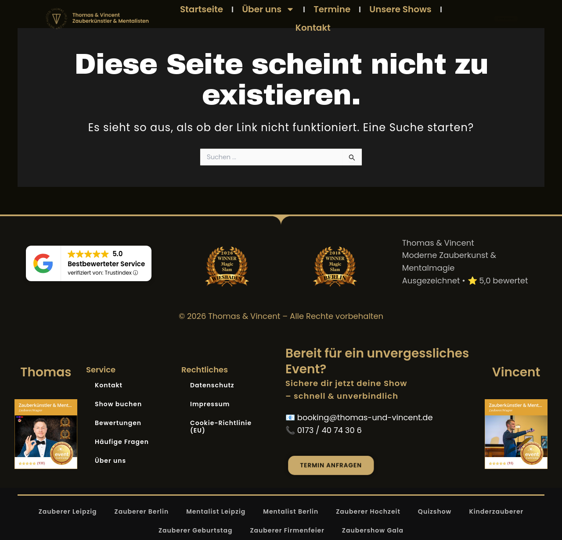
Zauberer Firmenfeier (287, 530)
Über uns (268, 9)
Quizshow (435, 511)
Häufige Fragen (122, 441)
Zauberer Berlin (142, 511)
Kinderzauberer (496, 511)
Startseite (201, 9)
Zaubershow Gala (372, 530)
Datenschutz (212, 385)
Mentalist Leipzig (215, 511)
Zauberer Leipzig (68, 511)
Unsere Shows (400, 9)
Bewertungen (118, 422)
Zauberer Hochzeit (368, 511)
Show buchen (118, 404)
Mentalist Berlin (290, 511)
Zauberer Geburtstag (196, 530)
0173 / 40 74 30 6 (329, 430)
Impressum (210, 404)
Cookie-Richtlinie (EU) (221, 426)
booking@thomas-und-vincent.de (365, 417)
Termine (331, 9)
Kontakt (313, 27)
